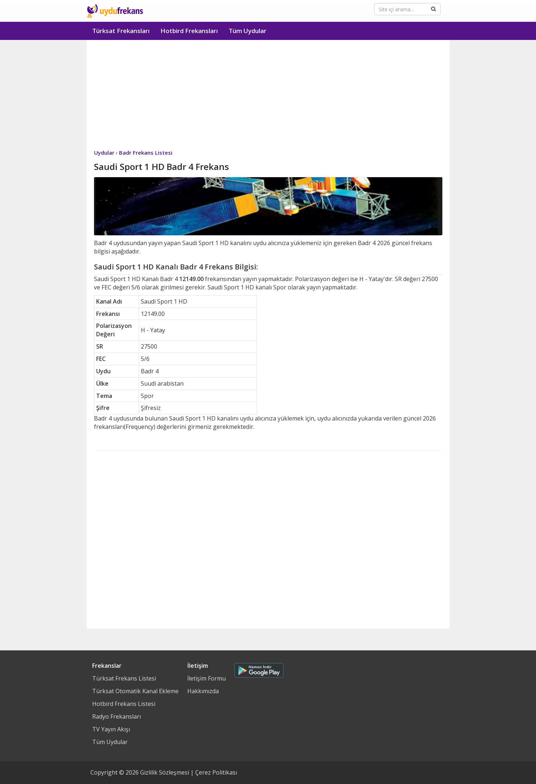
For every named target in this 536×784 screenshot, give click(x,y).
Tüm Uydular (247, 31)
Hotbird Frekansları (189, 31)
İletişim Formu (206, 678)
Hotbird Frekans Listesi (123, 704)
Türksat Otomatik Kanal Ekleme (135, 691)
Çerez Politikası (216, 772)
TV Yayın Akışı (111, 729)
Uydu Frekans (115, 11)
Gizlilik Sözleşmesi (164, 772)
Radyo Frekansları (116, 716)
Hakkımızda (203, 691)
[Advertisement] (268, 94)
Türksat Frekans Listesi (124, 678)
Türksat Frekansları (121, 31)
